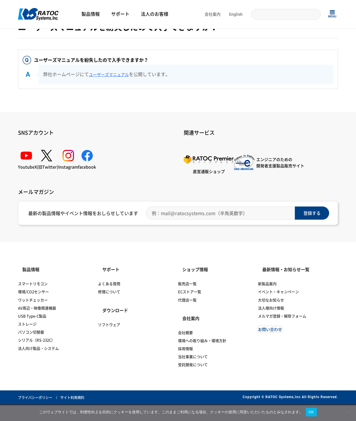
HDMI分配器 (144, 36)
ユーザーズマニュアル (112, 108)
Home (22, 36)
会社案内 (213, 14)
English (236, 14)
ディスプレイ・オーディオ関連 (76, 36)
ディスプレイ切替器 (117, 36)
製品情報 (90, 14)
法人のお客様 (154, 14)
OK (311, 412)
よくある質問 (40, 36)
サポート (120, 14)
